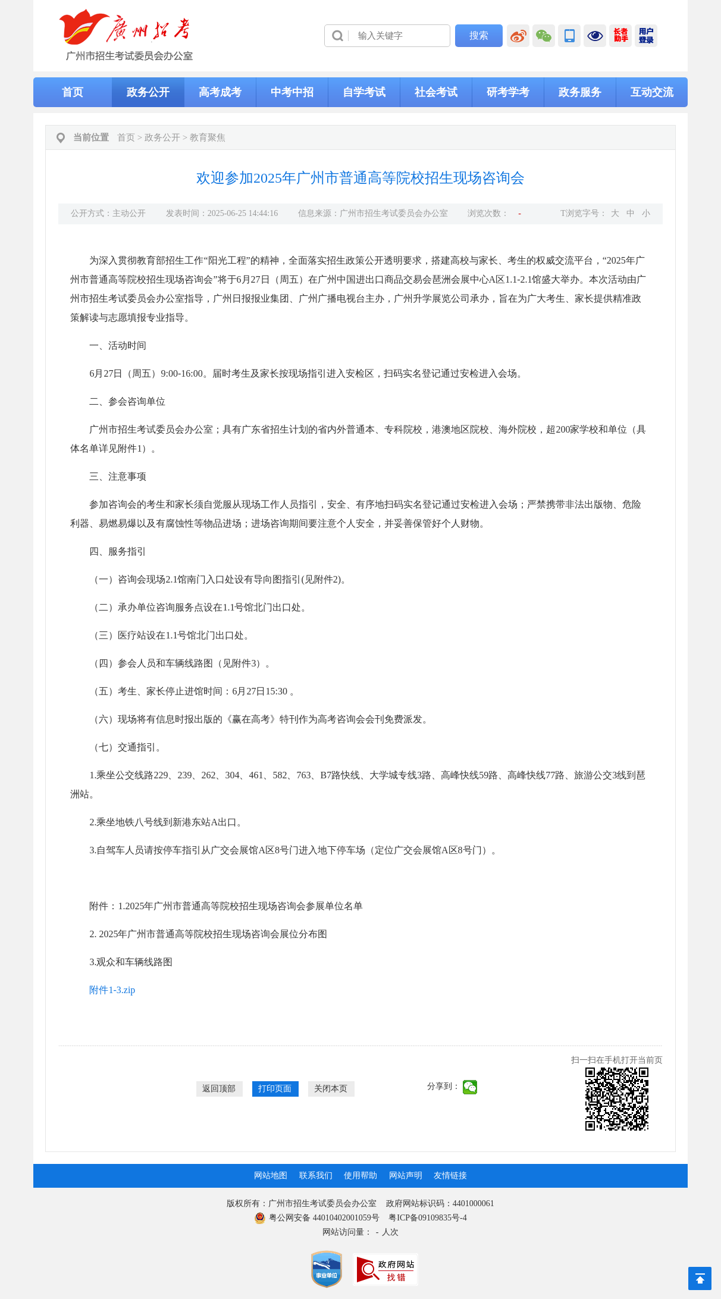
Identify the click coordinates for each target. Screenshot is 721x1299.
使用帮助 (360, 1175)
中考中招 (292, 92)
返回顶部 (219, 1088)
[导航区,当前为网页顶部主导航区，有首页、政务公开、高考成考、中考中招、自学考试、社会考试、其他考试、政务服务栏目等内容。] (360, 92)
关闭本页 (330, 1088)
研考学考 (508, 92)
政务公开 (148, 92)
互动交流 (652, 92)
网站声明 (405, 1175)
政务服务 (580, 92)
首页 (72, 92)
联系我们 (316, 1175)
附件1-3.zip (112, 990)
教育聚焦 (207, 137)
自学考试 (364, 92)
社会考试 (436, 92)
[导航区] (360, 35)
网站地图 (270, 1175)
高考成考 (220, 92)
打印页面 (274, 1088)
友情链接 (450, 1175)
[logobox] (126, 35)
